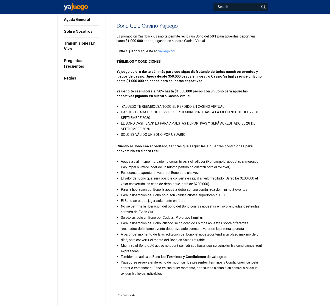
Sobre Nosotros (78, 31)
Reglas (70, 78)
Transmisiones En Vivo (79, 46)
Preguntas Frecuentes (74, 63)
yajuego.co (166, 51)
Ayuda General (77, 19)
